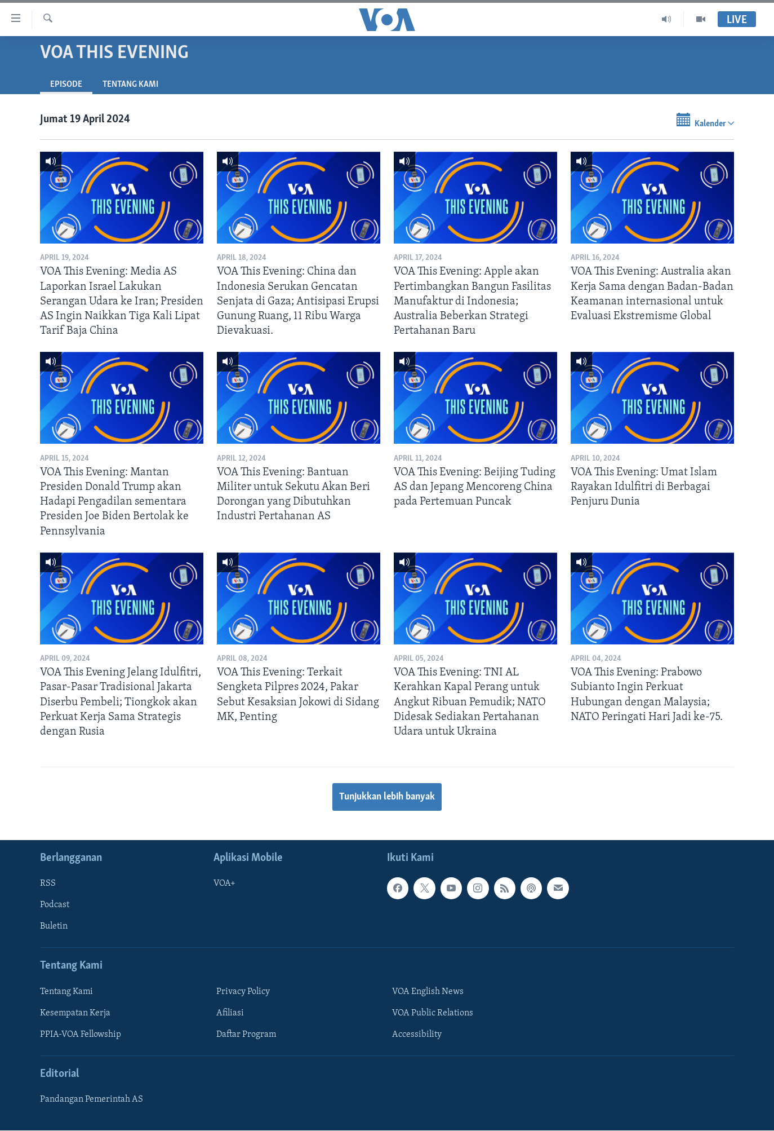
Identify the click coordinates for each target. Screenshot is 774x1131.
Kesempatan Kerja (75, 1013)
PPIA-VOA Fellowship (80, 1034)
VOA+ (224, 884)
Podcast (54, 905)
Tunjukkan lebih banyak (387, 797)
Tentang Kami (130, 84)
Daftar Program (246, 1034)
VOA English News (428, 991)
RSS (48, 884)
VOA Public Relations (432, 1013)
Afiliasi (230, 1013)
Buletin (54, 926)
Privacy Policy (243, 991)
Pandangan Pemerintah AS (91, 1100)
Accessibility (417, 1034)
